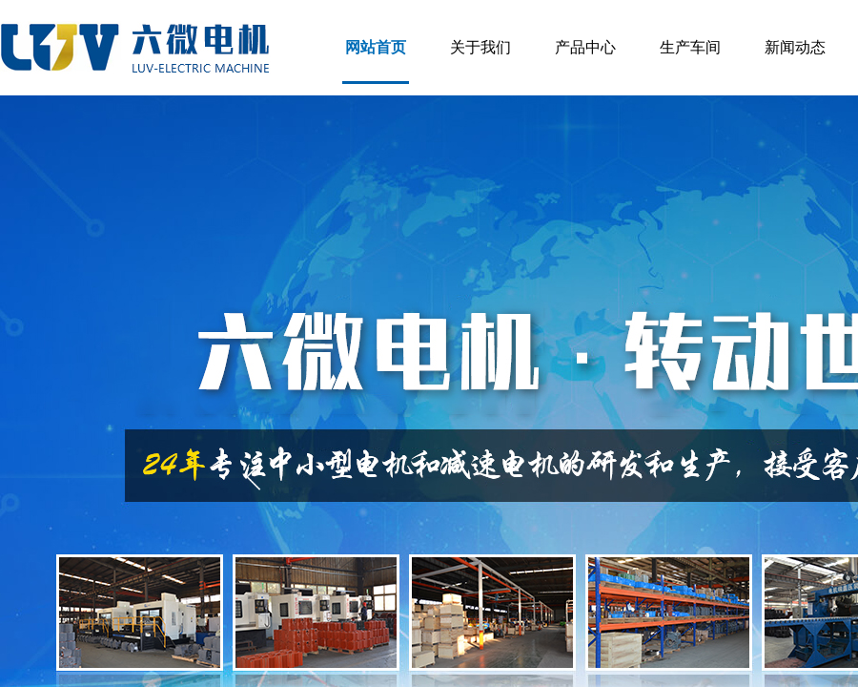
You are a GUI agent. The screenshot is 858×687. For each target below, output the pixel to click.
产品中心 (585, 47)
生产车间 (690, 47)
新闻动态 (795, 47)
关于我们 (480, 47)
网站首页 (375, 47)
